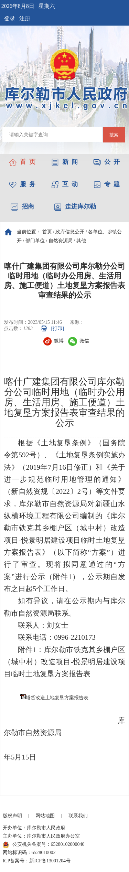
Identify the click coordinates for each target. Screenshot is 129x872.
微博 (53, 340)
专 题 (106, 184)
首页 (47, 231)
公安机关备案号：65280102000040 (44, 844)
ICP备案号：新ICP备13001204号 (37, 860)
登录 (9, 18)
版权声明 (12, 815)
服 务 (22, 184)
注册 (24, 18)
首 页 (22, 161)
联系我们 (78, 815)
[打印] (57, 328)
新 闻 (64, 161)
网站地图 (45, 815)
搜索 (113, 134)
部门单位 (35, 240)
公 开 (106, 161)
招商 (22, 206)
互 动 (64, 184)
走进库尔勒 (75, 206)
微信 (78, 340)
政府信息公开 (69, 231)
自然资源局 (61, 240)
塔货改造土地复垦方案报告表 (57, 697)
